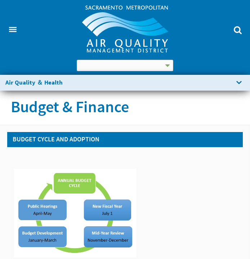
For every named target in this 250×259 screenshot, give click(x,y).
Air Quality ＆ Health (34, 82)
